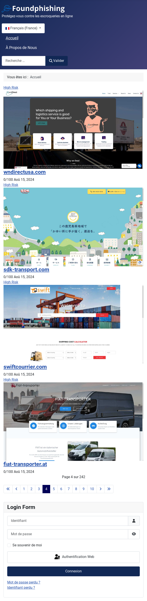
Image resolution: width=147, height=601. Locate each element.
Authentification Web (74, 557)
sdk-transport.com (26, 269)
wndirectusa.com (25, 172)
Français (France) (21, 28)
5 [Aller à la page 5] (54, 489)
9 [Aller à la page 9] (84, 489)
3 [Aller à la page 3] (39, 489)
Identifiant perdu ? (21, 587)
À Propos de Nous (21, 47)
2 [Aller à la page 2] (31, 489)
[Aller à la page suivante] (100, 489)
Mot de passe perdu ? (23, 582)
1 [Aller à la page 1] (24, 489)
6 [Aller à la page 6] (61, 489)
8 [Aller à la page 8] (76, 489)
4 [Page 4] (46, 489)
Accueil (12, 38)
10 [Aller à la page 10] (92, 489)
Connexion (73, 571)
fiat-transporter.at (25, 464)
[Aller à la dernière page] (108, 489)
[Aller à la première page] (8, 489)
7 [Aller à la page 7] (69, 489)
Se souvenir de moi (27, 545)
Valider (56, 61)
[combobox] (24, 61)
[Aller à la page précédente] (16, 489)
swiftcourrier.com (25, 367)
